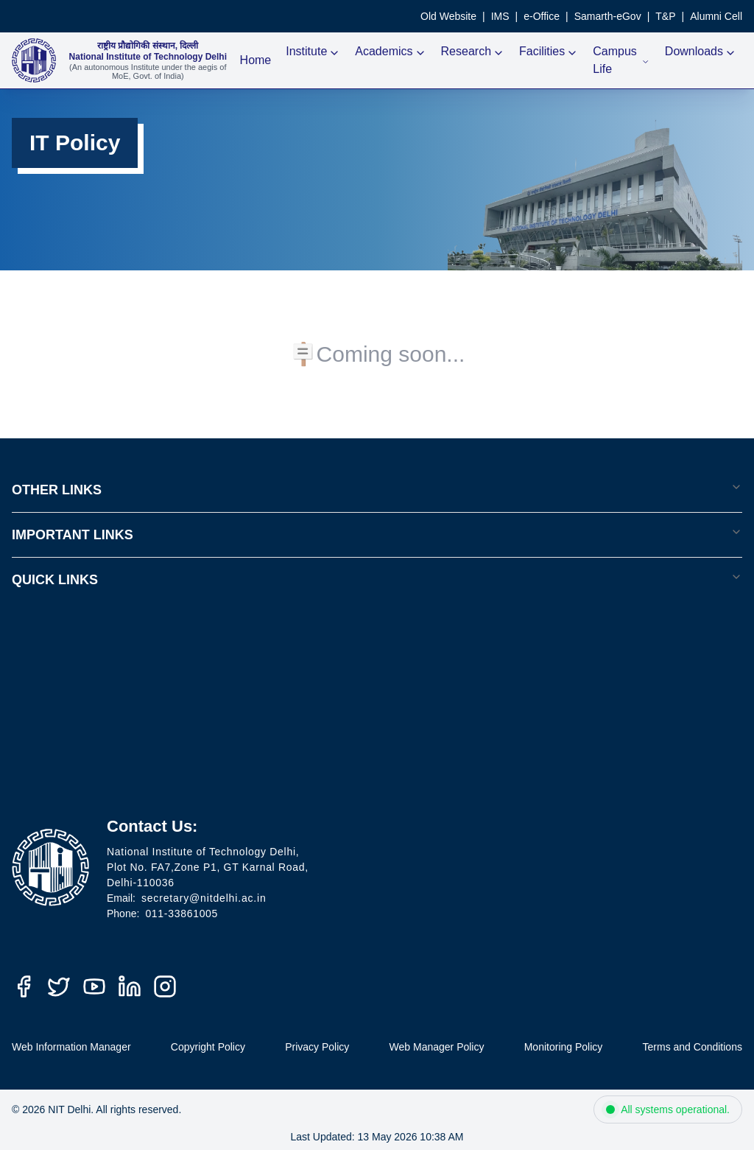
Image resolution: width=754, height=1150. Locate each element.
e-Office (542, 16)
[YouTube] (94, 986)
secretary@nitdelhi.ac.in (204, 898)
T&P (665, 16)
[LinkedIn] (129, 986)
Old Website (448, 16)
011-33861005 (181, 913)
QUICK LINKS (377, 579)
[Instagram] (165, 986)
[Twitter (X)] (59, 986)
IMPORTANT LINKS (377, 534)
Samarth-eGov (607, 16)
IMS (500, 16)
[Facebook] (23, 986)
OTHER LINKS (377, 489)
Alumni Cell (716, 16)
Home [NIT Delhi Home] (256, 60)
